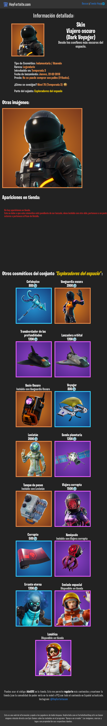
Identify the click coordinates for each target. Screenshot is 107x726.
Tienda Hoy (95, 3)
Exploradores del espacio (48, 91)
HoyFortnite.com (20, 4)
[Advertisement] (53, 244)
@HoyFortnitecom (59, 699)
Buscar (85, 3)
